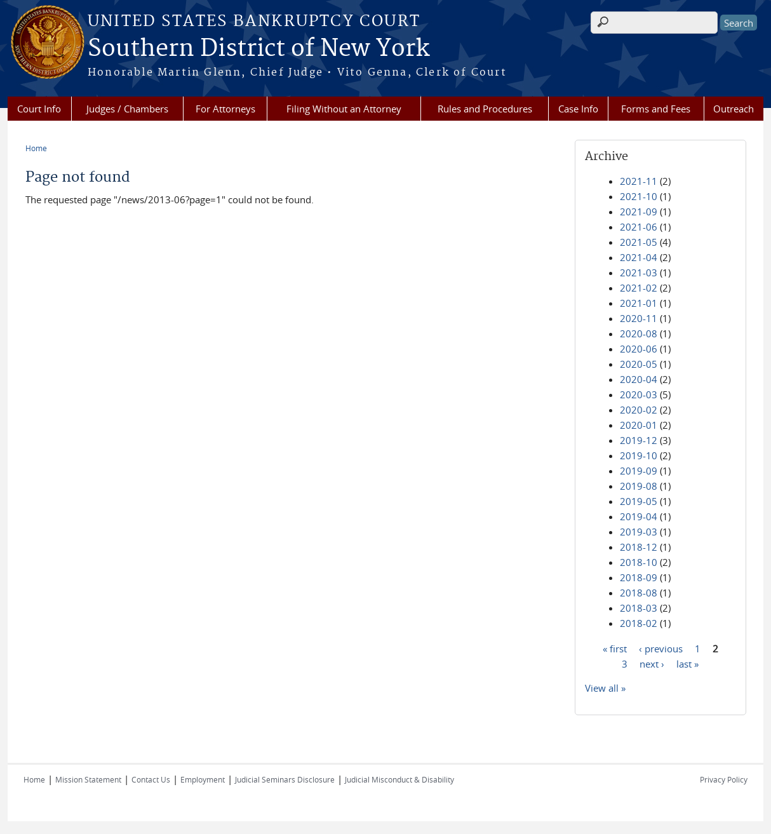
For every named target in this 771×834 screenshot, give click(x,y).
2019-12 (638, 440)
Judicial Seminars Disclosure (285, 779)
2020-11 (638, 318)
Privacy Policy (724, 779)
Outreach (733, 108)
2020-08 (638, 333)
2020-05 (638, 364)
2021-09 (638, 211)
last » (687, 663)
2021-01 (638, 303)
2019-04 (638, 516)
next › (652, 663)
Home (36, 148)
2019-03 (638, 531)
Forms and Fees (655, 108)
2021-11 (638, 181)
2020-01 (638, 425)
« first (615, 648)
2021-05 (638, 242)
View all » (605, 688)
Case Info (578, 108)
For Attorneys (225, 108)
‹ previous (661, 648)
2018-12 (638, 547)
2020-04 (638, 379)
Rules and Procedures (485, 108)
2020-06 (638, 348)
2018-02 (638, 623)
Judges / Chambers (127, 108)
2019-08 (638, 486)
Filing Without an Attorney (343, 108)
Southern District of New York (258, 49)
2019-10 (638, 455)
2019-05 (638, 501)
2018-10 (638, 562)
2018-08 (638, 592)
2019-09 (638, 470)
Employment (202, 779)
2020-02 (638, 409)
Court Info (39, 108)
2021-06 (638, 226)
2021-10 (638, 196)
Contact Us (150, 779)
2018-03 (638, 608)
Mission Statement (88, 779)
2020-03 (638, 394)
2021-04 (638, 257)
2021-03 (638, 272)
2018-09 (638, 577)
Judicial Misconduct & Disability (399, 779)
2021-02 (638, 287)
